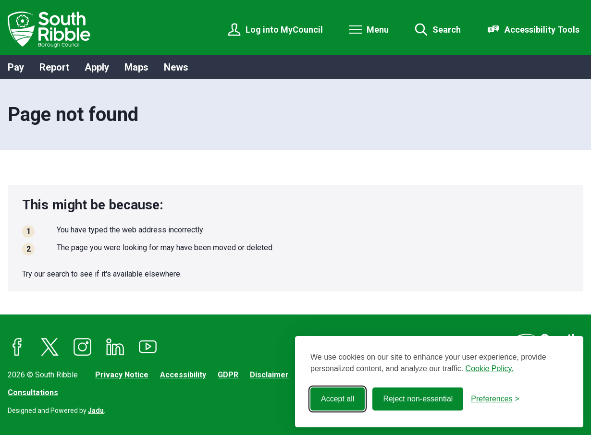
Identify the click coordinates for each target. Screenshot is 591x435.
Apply (97, 67)
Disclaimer (269, 374)
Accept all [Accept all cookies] (337, 399)
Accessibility (183, 374)
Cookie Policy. (490, 368)
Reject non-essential (418, 399)
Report (54, 67)
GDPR (228, 374)
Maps (136, 67)
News (176, 67)
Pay (16, 67)
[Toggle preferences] (495, 399)
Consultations (33, 392)
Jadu (96, 410)
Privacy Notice (121, 374)
